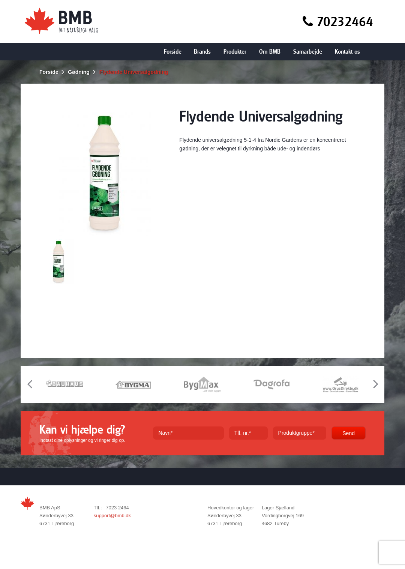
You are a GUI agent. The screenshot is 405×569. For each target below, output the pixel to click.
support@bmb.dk (112, 515)
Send (348, 433)
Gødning (79, 72)
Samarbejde (307, 51)
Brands (202, 51)
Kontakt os (347, 51)
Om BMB (269, 51)
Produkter (235, 51)
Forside (173, 51)
